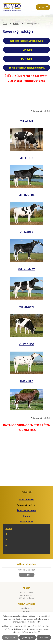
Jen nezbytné (27, 637)
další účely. (35, 622)
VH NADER (26, 232)
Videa (9, 528)
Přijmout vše (10, 637)
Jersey (26, 516)
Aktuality (26, 611)
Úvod (5, 23)
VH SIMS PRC (27, 195)
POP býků (26, 58)
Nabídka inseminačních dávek (26, 41)
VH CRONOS (26, 344)
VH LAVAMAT (26, 269)
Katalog (16, 23)
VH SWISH (26, 121)
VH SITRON (27, 158)
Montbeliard (26, 499)
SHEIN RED (26, 381)
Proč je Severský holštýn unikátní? (26, 67)
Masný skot (26, 521)
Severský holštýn (26, 505)
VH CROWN (26, 307)
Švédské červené (26, 510)
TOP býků (26, 49)
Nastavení (44, 637)
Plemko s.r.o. (26, 608)
